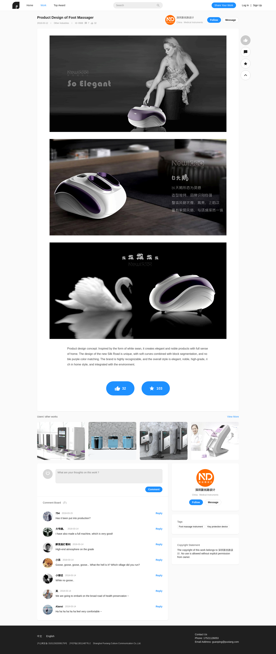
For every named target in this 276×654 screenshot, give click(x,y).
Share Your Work (223, 5)
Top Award (59, 5)
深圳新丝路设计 (185, 17)
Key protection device (217, 526)
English (50, 636)
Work (43, 5)
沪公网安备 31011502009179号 (52, 643)
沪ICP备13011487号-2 (80, 643)
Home (30, 5)
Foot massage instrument (191, 526)
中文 (39, 636)
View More (233, 416)
